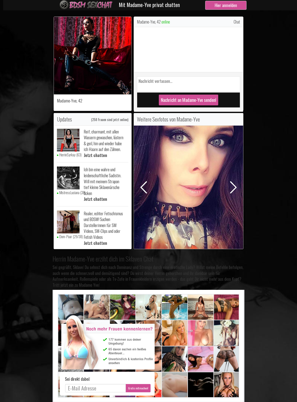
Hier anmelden (226, 5)
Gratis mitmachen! (138, 388)
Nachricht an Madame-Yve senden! (188, 99)
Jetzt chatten (95, 155)
